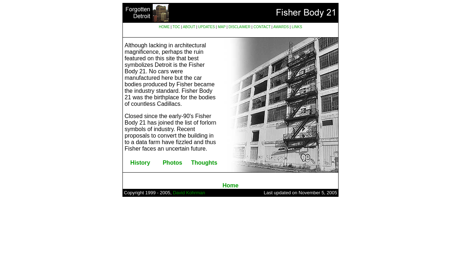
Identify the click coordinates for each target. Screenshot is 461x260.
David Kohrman (189, 192)
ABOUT (189, 27)
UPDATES (206, 27)
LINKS (297, 27)
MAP (222, 27)
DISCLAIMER (239, 27)
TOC (176, 27)
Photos (172, 163)
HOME (164, 27)
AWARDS (281, 27)
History (140, 163)
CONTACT (262, 27)
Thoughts (204, 163)
